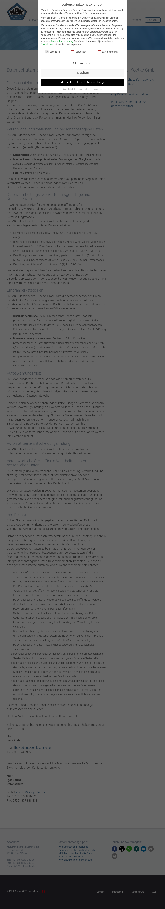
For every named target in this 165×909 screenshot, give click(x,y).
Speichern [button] (82, 72)
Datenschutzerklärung (62, 41)
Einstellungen (47, 44)
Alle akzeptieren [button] (82, 63)
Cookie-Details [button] (68, 89)
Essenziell (52, 51)
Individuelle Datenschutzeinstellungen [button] (82, 82)
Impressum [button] (98, 89)
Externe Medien (108, 51)
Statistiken (78, 51)
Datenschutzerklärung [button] (83, 89)
